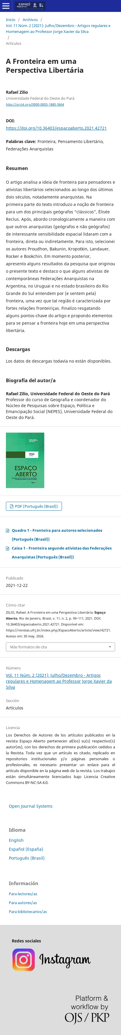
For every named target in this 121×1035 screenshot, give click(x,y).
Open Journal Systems (31, 806)
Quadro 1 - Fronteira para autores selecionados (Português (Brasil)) (57, 535)
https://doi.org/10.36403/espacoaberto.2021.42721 (56, 128)
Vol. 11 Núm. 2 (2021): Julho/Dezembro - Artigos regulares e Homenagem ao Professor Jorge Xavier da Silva (58, 28)
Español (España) (26, 849)
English (16, 840)
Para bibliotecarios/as (28, 911)
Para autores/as (23, 902)
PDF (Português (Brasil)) (36, 506)
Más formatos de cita (28, 647)
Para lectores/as (23, 893)
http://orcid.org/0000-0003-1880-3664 (35, 104)
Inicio (10, 19)
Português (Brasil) (27, 858)
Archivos (30, 19)
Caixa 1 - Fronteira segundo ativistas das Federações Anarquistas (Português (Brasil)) (62, 552)
